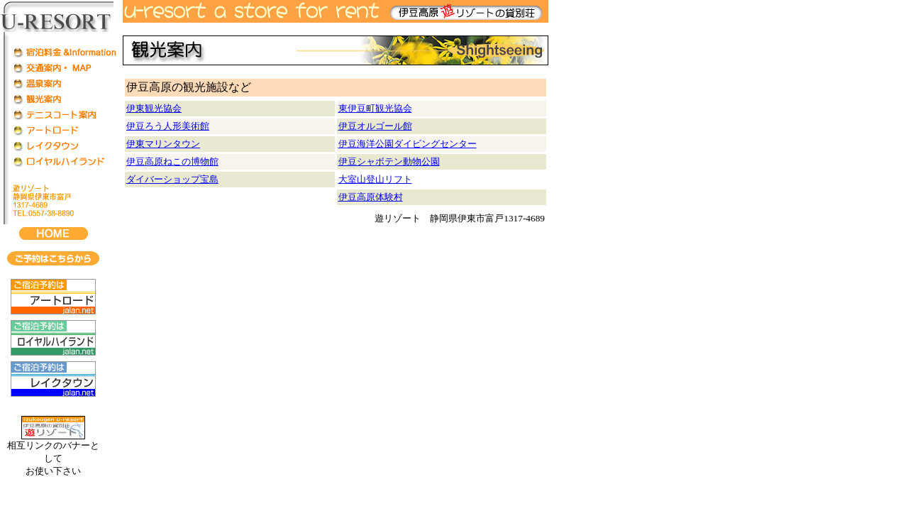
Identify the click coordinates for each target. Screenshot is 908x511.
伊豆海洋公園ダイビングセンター (407, 143)
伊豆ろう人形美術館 (167, 126)
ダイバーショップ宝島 (172, 179)
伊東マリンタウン (163, 143)
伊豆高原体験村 (370, 197)
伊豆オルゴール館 (375, 126)
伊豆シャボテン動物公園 (389, 161)
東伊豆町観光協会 (375, 108)
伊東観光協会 (154, 108)
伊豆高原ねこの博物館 (172, 161)
